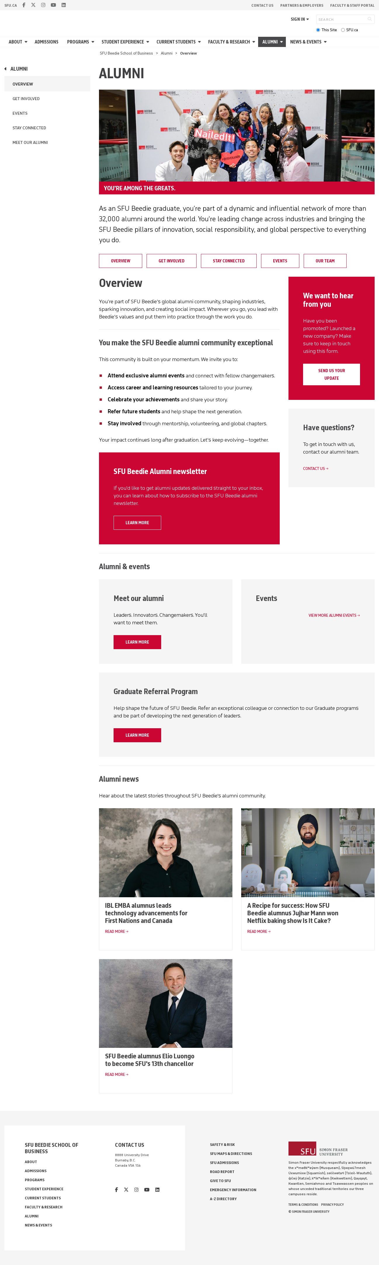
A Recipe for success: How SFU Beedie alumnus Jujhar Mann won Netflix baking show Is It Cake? (292, 913)
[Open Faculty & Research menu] (254, 42)
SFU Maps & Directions (231, 1153)
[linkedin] (64, 5)
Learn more (137, 522)
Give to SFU (220, 1180)
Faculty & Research (229, 42)
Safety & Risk (222, 1144)
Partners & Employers (301, 5)
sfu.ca (10, 5)
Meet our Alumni (30, 142)
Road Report (222, 1171)
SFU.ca (352, 29)
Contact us (314, 468)
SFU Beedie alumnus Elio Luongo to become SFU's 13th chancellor (149, 1060)
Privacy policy (332, 1205)
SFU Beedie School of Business (126, 53)
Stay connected (29, 128)
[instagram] (43, 5)
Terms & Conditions (303, 1205)
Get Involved (26, 98)
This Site (329, 29)
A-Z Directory (223, 1198)
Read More (115, 931)
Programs (78, 42)
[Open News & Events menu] (326, 42)
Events (20, 113)
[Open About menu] (26, 42)
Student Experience (123, 42)
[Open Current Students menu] (200, 42)
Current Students (176, 42)
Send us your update (331, 374)
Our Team (325, 261)
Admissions (46, 42)
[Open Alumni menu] (282, 42)
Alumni (270, 42)
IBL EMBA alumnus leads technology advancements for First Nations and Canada (146, 913)
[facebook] (23, 5)
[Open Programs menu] (93, 42)
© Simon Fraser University (308, 1212)
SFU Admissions (224, 1162)
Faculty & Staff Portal (352, 5)
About (15, 42)
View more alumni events (333, 615)
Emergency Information (233, 1189)
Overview (23, 84)
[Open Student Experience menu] (148, 42)
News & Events (305, 42)
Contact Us (262, 5)
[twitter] (33, 5)
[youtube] (53, 5)
